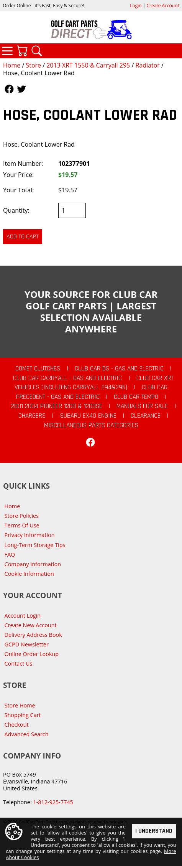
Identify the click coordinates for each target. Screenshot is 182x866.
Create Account (163, 5)
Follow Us (9, 89)
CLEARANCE (146, 416)
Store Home (20, 705)
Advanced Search (27, 734)
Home (11, 65)
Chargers (32, 416)
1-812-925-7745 (53, 802)
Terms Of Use (22, 525)
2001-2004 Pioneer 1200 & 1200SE (56, 406)
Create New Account (31, 625)
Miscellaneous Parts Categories (91, 425)
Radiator (147, 65)
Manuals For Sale (142, 406)
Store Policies (22, 515)
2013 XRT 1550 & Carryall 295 (88, 65)
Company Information (33, 564)
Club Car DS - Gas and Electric (119, 368)
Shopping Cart (23, 715)
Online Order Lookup (32, 654)
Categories (7, 50)
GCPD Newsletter (27, 644)
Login (135, 5)
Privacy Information (30, 535)
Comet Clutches (37, 368)
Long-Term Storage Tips (35, 545)
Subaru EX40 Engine (88, 416)
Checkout (17, 724)
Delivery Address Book (33, 634)
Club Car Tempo (136, 397)
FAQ (10, 554)
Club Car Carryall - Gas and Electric (67, 378)
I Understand (153, 830)
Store (33, 65)
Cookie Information (29, 573)
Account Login (23, 615)
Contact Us (19, 663)
